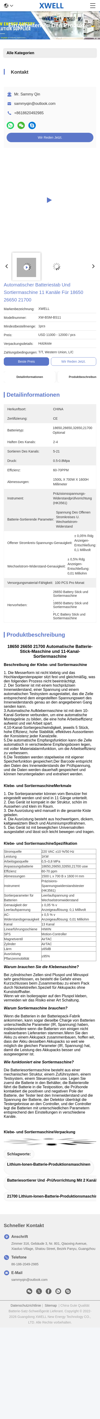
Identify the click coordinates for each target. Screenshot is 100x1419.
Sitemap (51, 1305)
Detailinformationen (30, 377)
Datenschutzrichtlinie (26, 1305)
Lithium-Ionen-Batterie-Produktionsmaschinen (48, 1164)
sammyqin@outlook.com (34, 104)
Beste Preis (26, 361)
